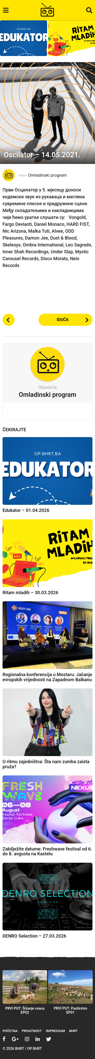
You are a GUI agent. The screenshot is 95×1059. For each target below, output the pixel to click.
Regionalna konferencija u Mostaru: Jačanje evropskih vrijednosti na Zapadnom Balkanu (47, 677)
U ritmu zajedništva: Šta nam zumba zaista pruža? (46, 764)
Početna (10, 1031)
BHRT (73, 1031)
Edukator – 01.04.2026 (26, 510)
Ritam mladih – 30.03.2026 (30, 592)
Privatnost (32, 1031)
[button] (6, 10)
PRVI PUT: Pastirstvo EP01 (70, 1010)
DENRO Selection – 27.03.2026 (34, 936)
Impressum (55, 1031)
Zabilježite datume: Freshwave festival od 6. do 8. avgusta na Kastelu (47, 851)
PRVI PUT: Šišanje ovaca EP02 (25, 1010)
